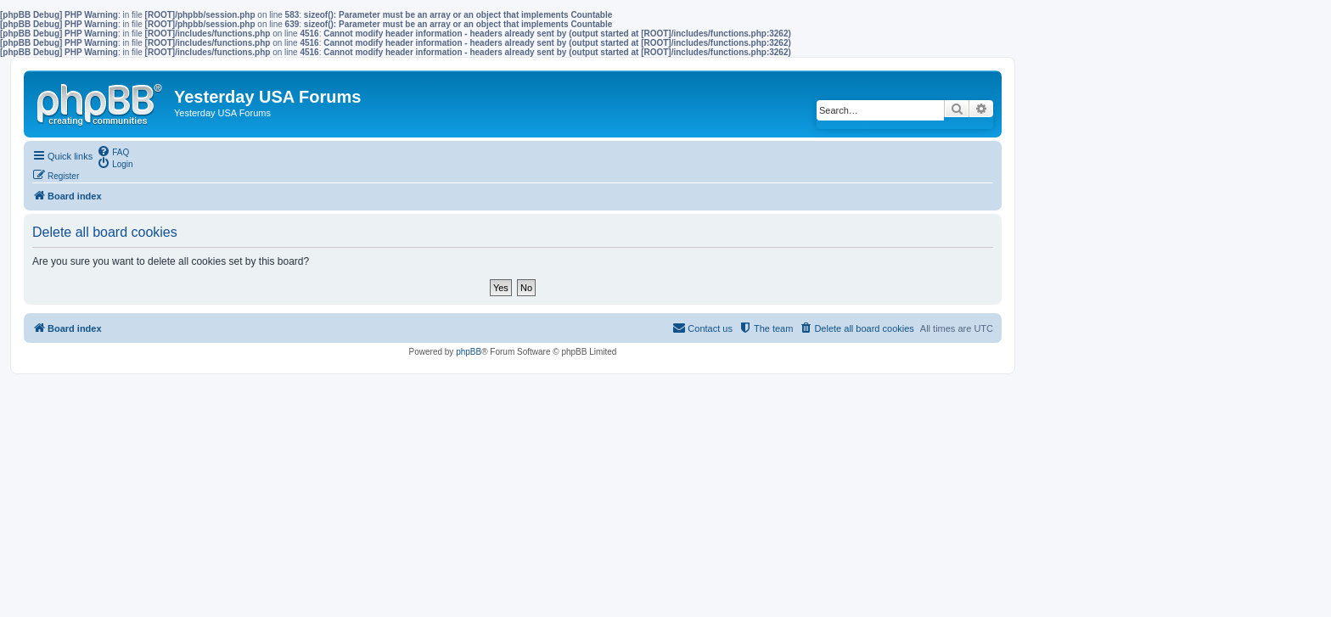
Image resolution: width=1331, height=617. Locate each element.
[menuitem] (113, 151)
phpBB (468, 351)
